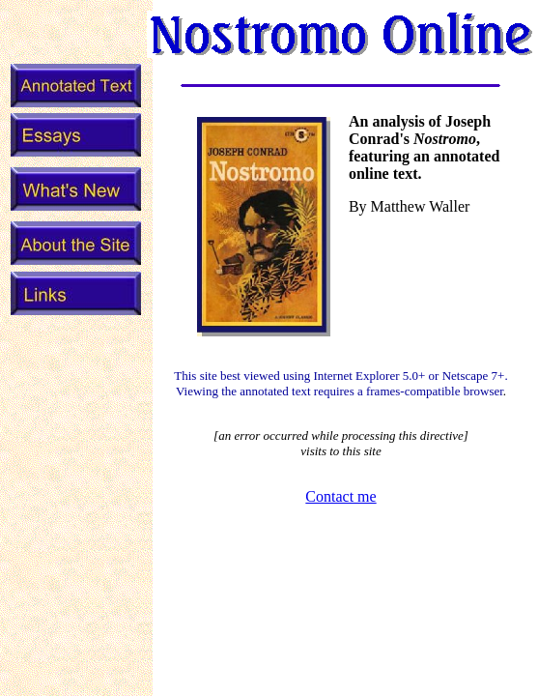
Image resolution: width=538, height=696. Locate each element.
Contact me (340, 496)
